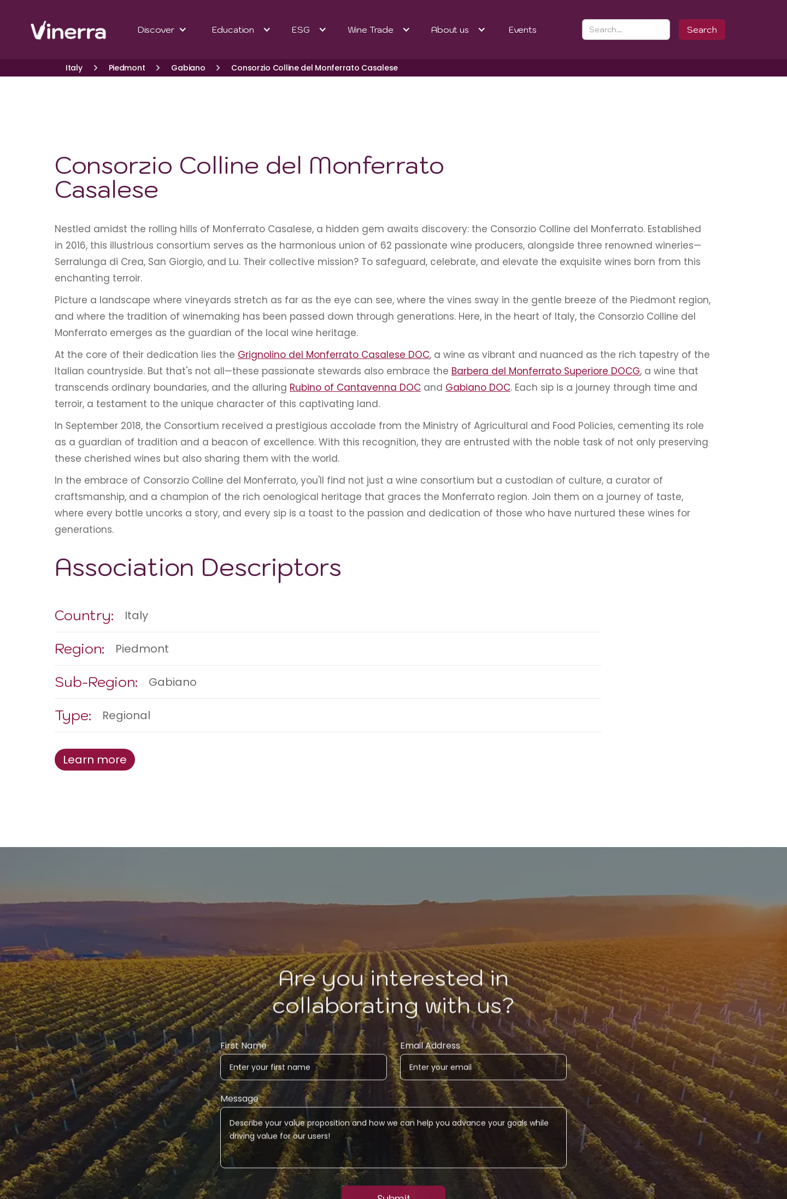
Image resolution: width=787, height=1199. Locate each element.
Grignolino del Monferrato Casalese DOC (334, 354)
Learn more (95, 759)
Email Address (430, 1053)
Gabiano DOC (477, 387)
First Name (243, 1053)
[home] (54, 29)
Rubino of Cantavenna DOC (355, 387)
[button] (162, 29)
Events (523, 29)
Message (239, 1106)
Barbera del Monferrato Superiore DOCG (545, 371)
